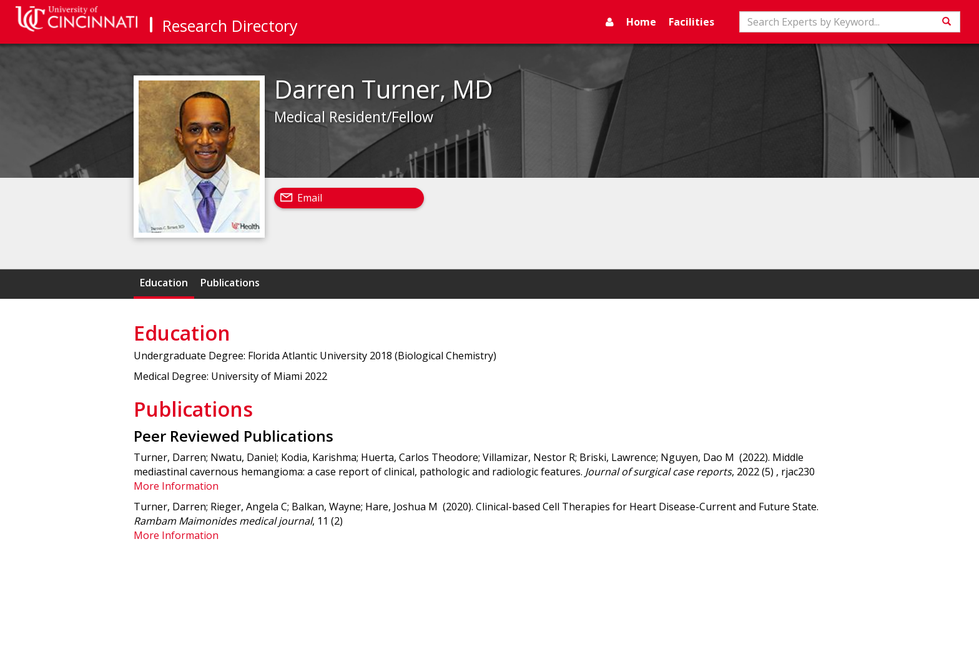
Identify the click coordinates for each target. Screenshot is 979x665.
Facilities (691, 22)
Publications (230, 282)
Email (309, 198)
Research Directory (230, 25)
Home (641, 22)
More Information (176, 486)
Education (164, 282)
